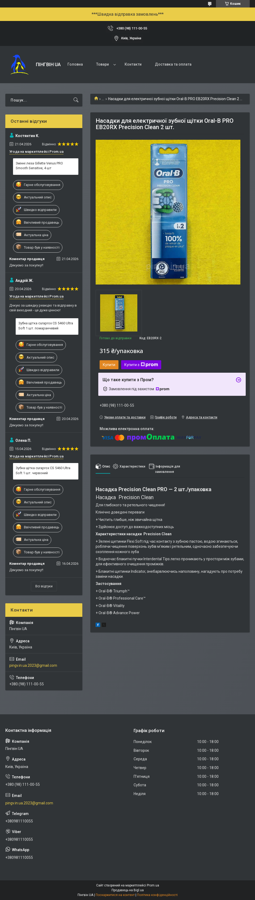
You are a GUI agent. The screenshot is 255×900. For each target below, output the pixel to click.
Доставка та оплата (173, 64)
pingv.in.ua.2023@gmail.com (33, 665)
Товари (102, 64)
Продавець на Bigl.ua (128, 890)
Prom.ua (153, 885)
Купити (109, 365)
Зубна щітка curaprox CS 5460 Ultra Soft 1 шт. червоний (43, 470)
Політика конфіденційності (157, 895)
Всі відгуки (44, 586)
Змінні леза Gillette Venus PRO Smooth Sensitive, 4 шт (39, 165)
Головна (75, 64)
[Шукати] (76, 100)
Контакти (133, 64)
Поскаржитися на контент (115, 895)
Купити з (141, 364)
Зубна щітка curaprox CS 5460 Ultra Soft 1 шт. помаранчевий (45, 325)
